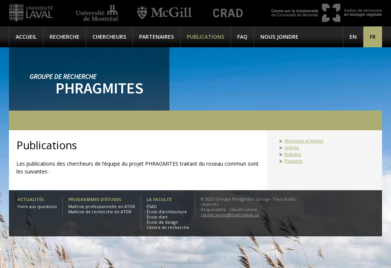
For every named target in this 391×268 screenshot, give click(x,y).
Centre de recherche (168, 227)
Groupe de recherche (62, 76)
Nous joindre (279, 36)
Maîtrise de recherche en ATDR (99, 211)
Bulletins (292, 154)
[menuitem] (373, 36)
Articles (291, 147)
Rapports (293, 161)
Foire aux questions (37, 206)
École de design (162, 222)
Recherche (64, 36)
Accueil (26, 36)
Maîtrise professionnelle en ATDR (101, 206)
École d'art (157, 217)
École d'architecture (167, 211)
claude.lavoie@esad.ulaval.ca (230, 214)
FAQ (242, 36)
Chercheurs (109, 36)
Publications (205, 36)
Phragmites (99, 88)
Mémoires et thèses (303, 141)
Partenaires (156, 36)
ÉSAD (152, 206)
